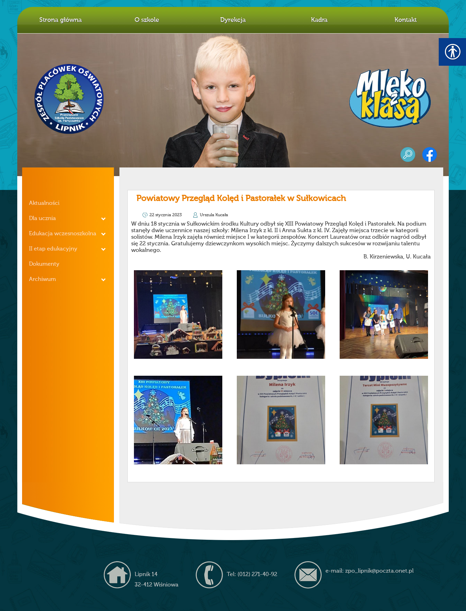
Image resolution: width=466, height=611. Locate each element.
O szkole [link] (147, 20)
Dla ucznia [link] (42, 218)
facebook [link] (429, 154)
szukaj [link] (407, 154)
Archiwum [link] (42, 279)
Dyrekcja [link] (233, 20)
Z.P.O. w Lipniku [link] (69, 99)
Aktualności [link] (44, 203)
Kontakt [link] (406, 20)
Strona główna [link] (60, 20)
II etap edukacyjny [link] (53, 249)
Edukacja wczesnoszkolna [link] (62, 234)
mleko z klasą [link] (390, 98)
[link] (178, 314)
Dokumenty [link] (44, 264)
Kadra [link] (319, 20)
